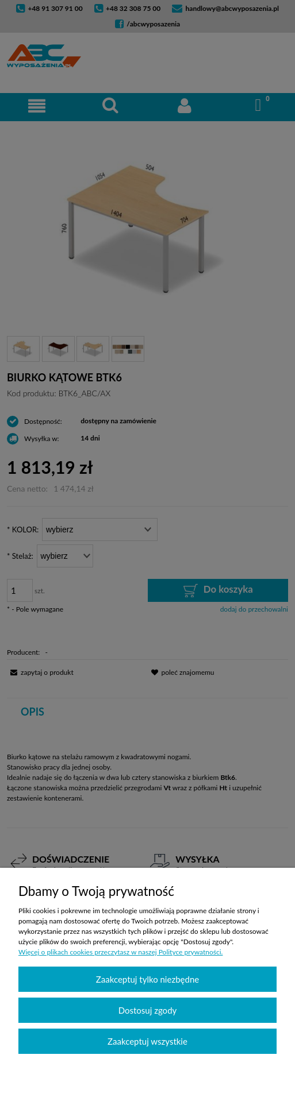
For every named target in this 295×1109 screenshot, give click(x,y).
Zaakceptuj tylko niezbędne (147, 979)
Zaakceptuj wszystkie (147, 1041)
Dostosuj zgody (147, 1010)
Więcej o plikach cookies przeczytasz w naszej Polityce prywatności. (120, 952)
